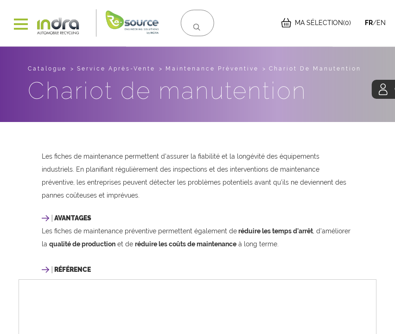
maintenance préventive (212, 68)
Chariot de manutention (315, 68)
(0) (316, 22)
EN (381, 22)
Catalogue (47, 68)
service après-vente (116, 68)
